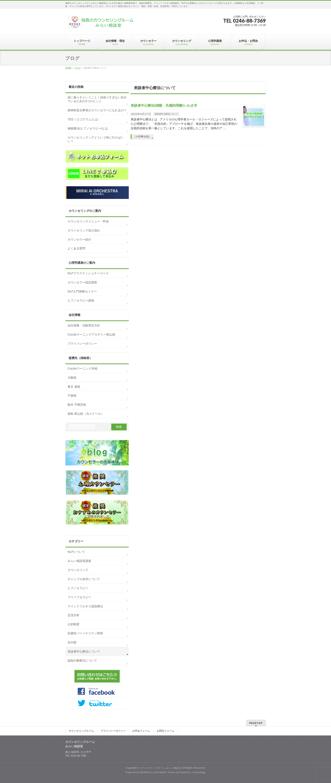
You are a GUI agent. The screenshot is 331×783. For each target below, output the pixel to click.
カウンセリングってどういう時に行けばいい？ (96, 139)
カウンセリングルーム (81, 731)
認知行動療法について (82, 660)
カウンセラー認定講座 (82, 282)
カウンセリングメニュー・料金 (88, 221)
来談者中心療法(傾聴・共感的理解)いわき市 (164, 105)
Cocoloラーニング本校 (83, 368)
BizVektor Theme (166, 772)
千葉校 (72, 395)
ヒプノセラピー (78, 588)
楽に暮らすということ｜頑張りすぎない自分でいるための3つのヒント (97, 99)
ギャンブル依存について (84, 579)
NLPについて (76, 551)
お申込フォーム (141, 731)
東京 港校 (74, 386)
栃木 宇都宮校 (77, 404)
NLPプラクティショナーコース (88, 273)
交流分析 (73, 615)
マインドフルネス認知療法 (85, 606)
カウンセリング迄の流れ (84, 230)
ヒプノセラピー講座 (81, 300)
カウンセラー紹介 (79, 239)
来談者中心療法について (166, 114)
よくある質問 (76, 248)
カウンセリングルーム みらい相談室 (160, 767)
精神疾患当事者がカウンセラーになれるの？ (97, 110)
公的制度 (73, 624)
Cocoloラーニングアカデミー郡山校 (91, 334)
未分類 (72, 642)
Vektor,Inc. (186, 772)
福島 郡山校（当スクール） (86, 413)
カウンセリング (78, 570)
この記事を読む (142, 136)
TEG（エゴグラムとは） (84, 119)
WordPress (146, 772)
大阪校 (72, 377)
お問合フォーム (165, 731)
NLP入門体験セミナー (82, 291)
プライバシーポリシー (82, 343)
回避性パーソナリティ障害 (85, 633)
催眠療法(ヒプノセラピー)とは (88, 128)
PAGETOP (256, 723)
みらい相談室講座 (79, 561)
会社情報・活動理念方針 (84, 325)
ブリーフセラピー (79, 597)
